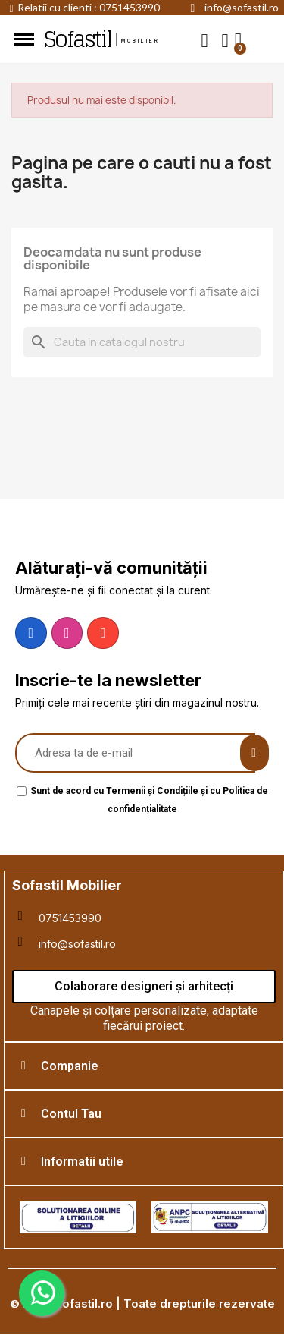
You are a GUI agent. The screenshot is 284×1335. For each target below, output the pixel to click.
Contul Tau (71, 1114)
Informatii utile (82, 1161)
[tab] (144, 1066)
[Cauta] (142, 342)
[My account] (225, 40)
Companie (69, 1066)
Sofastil (77, 39)
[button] (204, 39)
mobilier (141, 41)
